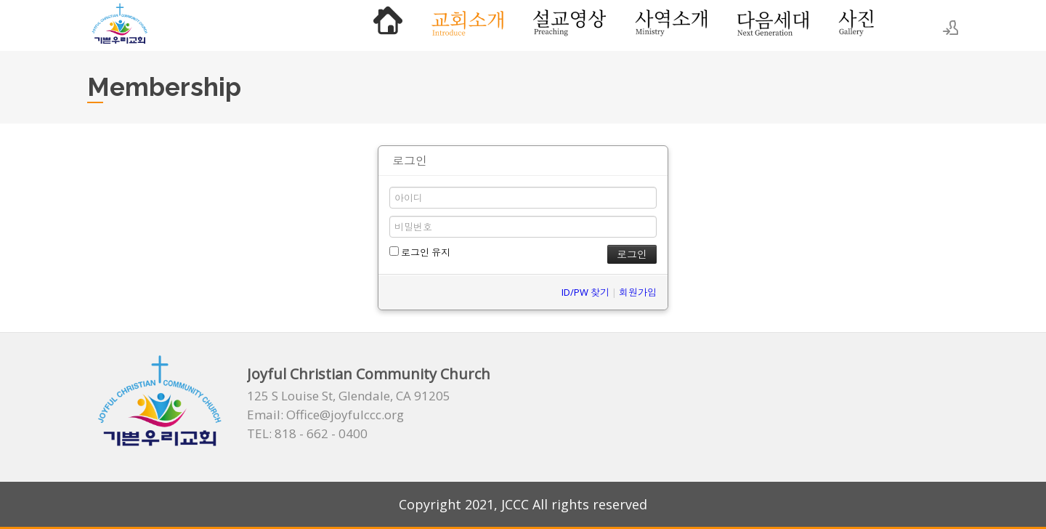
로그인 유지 (419, 252)
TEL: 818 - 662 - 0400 (307, 433)
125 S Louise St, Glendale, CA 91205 (348, 396)
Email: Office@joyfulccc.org (325, 414)
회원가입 (638, 292)
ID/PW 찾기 (585, 292)
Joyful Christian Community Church (368, 374)
